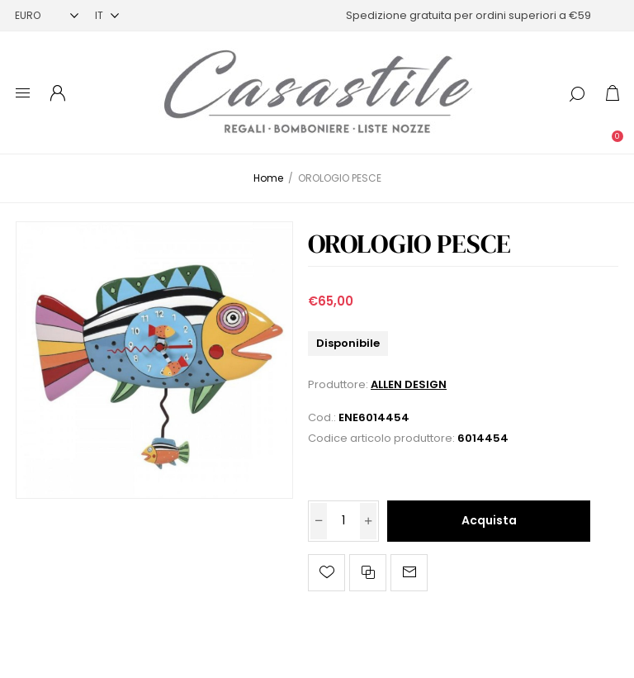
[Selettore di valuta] (46, 15)
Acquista (489, 520)
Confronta (367, 572)
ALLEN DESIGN (409, 384)
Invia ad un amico (409, 572)
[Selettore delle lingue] (107, 15)
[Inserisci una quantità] (343, 521)
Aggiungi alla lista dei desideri (326, 572)
